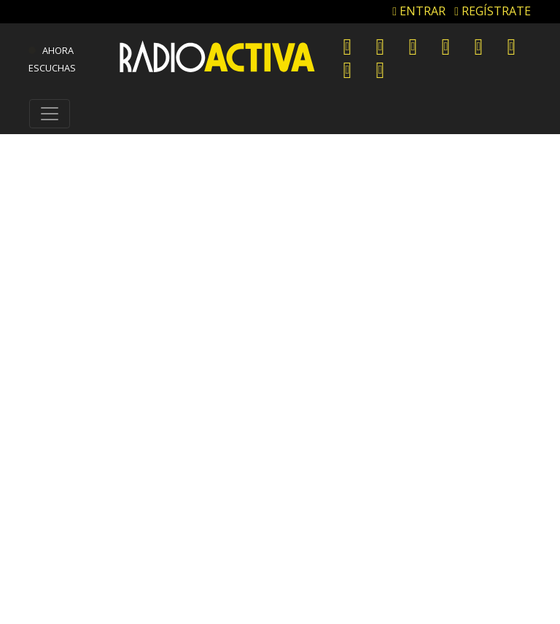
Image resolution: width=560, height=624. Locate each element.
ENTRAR (419, 11)
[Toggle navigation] (49, 113)
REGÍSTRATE (492, 11)
